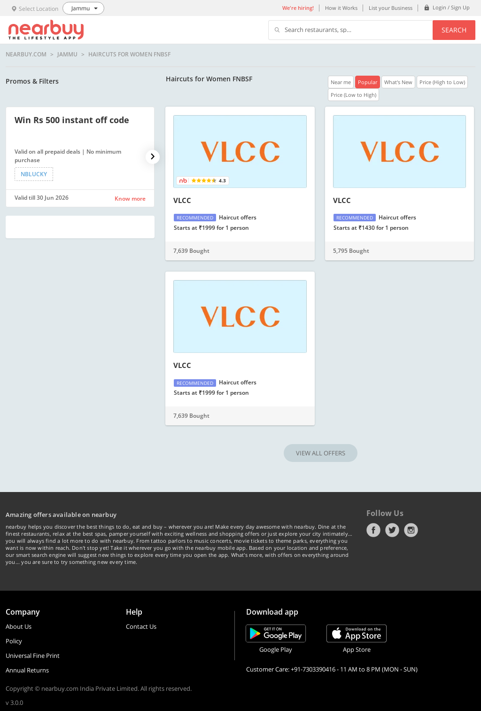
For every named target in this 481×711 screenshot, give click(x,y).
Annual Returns (27, 670)
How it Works (341, 7)
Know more (130, 199)
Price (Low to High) (353, 94)
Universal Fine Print (33, 655)
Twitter (392, 530)
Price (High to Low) (442, 82)
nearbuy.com (26, 54)
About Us (18, 626)
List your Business (390, 7)
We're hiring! (298, 7)
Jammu (67, 54)
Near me (341, 82)
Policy (14, 641)
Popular (367, 82)
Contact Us (141, 626)
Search (454, 29)
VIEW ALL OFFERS (320, 453)
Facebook (373, 530)
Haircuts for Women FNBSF (129, 54)
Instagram (411, 530)
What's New (398, 82)
